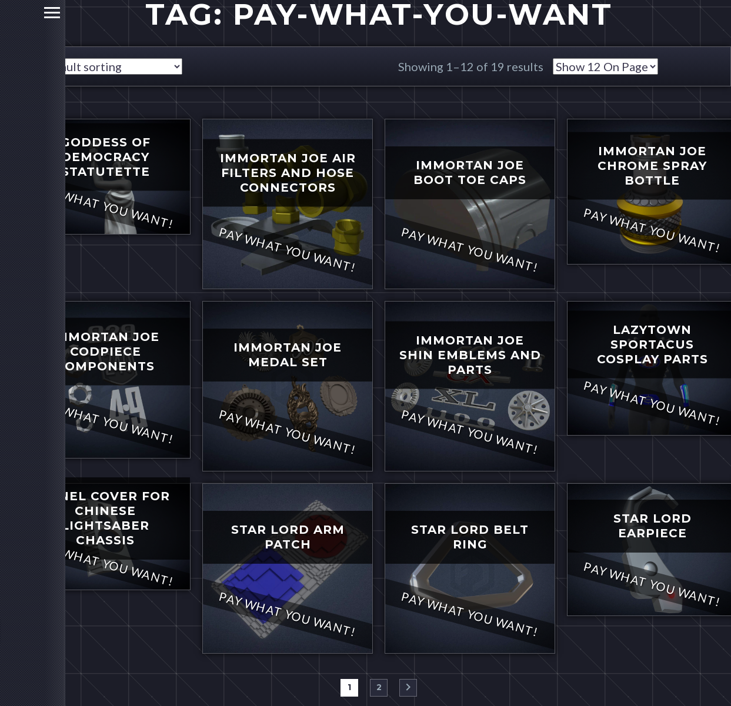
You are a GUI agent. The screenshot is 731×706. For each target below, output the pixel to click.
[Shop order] (110, 66)
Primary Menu (13, 12)
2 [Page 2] (379, 687)
